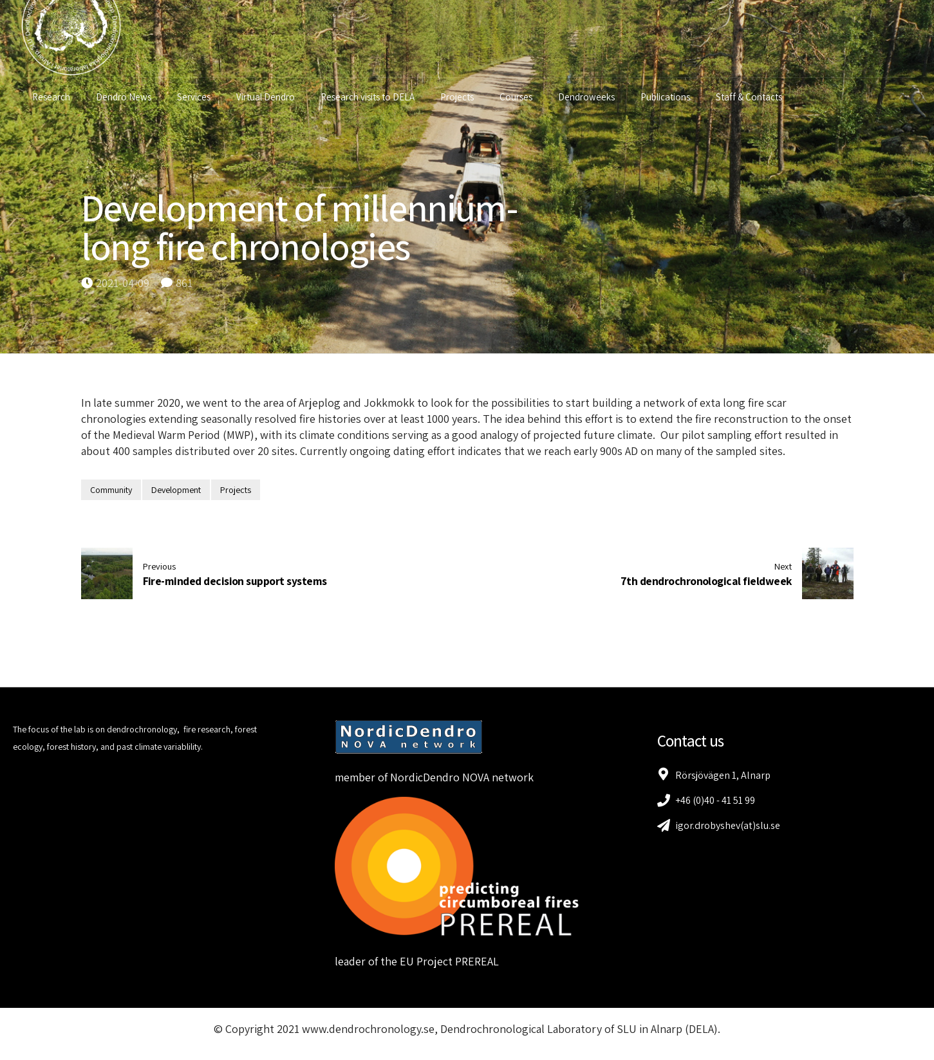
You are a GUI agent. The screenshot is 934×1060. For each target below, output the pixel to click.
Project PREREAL (457, 961)
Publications (668, 97)
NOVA (475, 777)
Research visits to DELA (371, 97)
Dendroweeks (589, 97)
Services (197, 97)
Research (54, 97)
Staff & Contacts (752, 97)
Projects (460, 97)
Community (111, 490)
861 (184, 282)
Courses (519, 97)
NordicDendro (425, 777)
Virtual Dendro (268, 97)
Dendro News (126, 97)
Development (176, 490)
